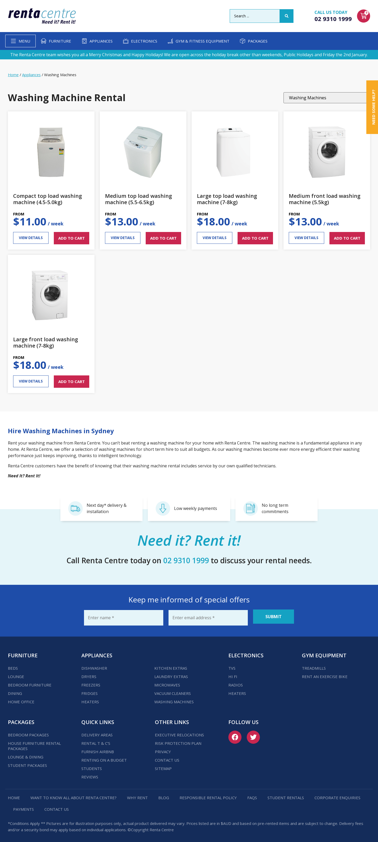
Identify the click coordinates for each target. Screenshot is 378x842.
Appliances (101, 41)
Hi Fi (232, 674)
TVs (231, 665)
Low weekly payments (195, 508)
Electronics (144, 41)
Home (13, 74)
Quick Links (97, 719)
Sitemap (163, 766)
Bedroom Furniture (29, 682)
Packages (257, 41)
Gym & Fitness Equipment (202, 41)
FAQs (252, 795)
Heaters (90, 699)
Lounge (16, 674)
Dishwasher (94, 665)
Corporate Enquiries (337, 795)
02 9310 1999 (333, 19)
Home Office (21, 699)
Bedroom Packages (28, 732)
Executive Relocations (179, 732)
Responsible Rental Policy (208, 795)
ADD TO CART (71, 238)
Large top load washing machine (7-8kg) (227, 199)
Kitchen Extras (170, 665)
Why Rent (137, 795)
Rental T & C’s (95, 740)
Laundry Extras (171, 674)
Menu (24, 41)
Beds (13, 665)
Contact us (167, 757)
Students (91, 766)
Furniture (60, 41)
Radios (235, 682)
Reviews (89, 774)
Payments (23, 806)
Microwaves (167, 682)
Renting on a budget (104, 757)
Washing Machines (174, 699)
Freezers (90, 682)
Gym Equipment (324, 653)
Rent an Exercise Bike (325, 674)
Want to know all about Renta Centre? (73, 795)
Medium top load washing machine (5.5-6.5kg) (138, 199)
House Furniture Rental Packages (34, 743)
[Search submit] (286, 16)
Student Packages (27, 763)
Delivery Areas (97, 732)
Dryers (88, 674)
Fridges (89, 691)
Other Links (172, 719)
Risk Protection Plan (178, 740)
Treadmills (314, 665)
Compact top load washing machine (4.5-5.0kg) (47, 199)
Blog (163, 795)
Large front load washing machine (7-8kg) (45, 342)
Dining (15, 691)
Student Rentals (285, 795)
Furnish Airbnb (97, 749)
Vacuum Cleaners (172, 691)
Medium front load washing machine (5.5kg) (324, 199)
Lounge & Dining (25, 754)
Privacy (163, 749)
